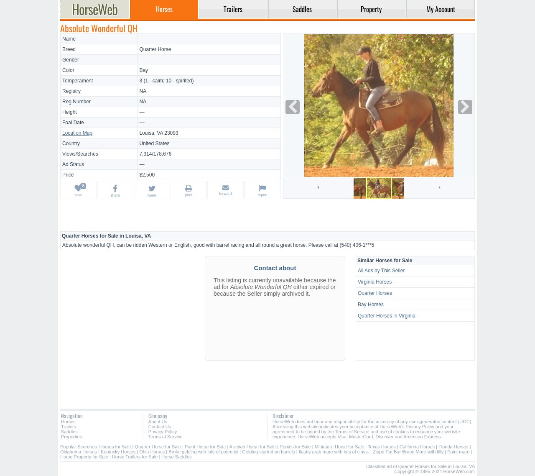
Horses (68, 421)
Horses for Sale (115, 446)
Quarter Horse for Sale (158, 446)
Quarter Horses (375, 293)
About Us (157, 421)
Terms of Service (165, 436)
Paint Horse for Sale (205, 446)
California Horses (417, 446)
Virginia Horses (375, 282)
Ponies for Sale (295, 446)
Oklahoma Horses (78, 451)
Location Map (77, 133)
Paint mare (458, 451)
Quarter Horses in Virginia (386, 316)
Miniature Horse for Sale (339, 446)
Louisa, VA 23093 (158, 133)
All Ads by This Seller (381, 271)
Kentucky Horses (118, 451)
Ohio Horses (152, 451)
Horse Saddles (176, 456)
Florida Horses (453, 446)
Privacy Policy (162, 431)
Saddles (69, 431)
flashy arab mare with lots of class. (334, 451)
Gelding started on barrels (268, 451)
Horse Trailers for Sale (135, 456)
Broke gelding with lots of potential (203, 451)
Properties (71, 436)
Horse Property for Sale (84, 456)
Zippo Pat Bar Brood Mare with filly (408, 451)
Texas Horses (382, 446)
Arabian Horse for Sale (252, 446)
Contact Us (159, 426)
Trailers (68, 426)
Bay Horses (371, 304)
